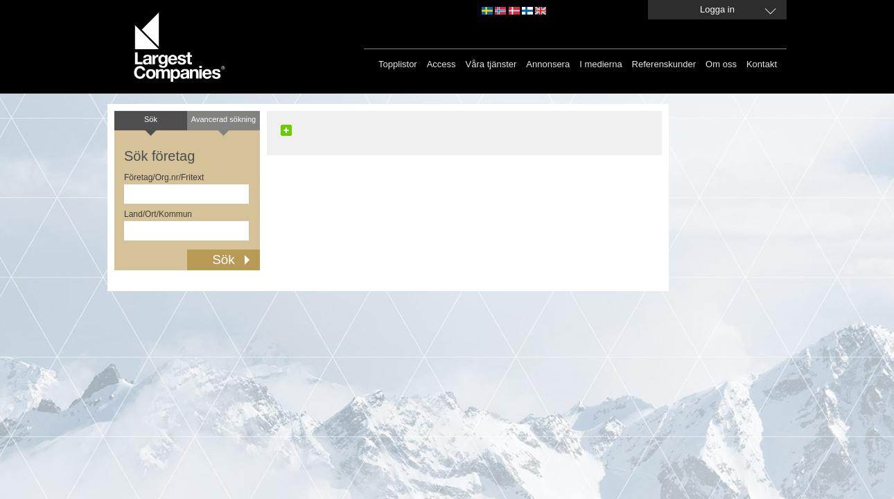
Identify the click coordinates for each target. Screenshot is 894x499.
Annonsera (548, 64)
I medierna (600, 64)
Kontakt (761, 64)
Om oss (721, 64)
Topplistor (397, 64)
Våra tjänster (491, 64)
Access (441, 64)
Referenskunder (664, 64)
